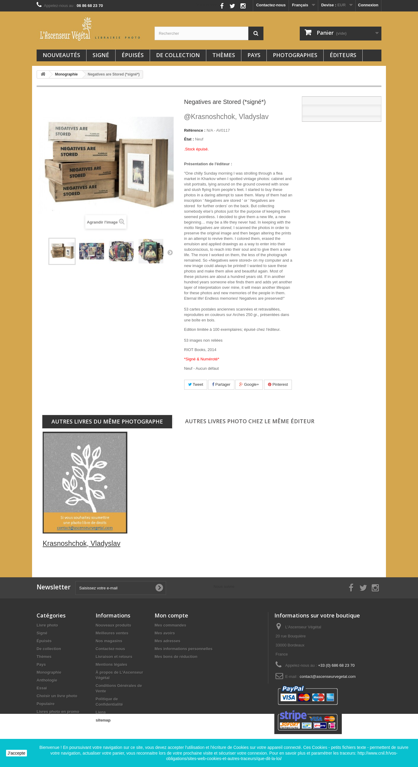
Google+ (249, 384)
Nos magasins (109, 641)
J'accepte (16, 753)
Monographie (49, 672)
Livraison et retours (114, 656)
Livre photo (47, 625)
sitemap (103, 720)
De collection (178, 55)
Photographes (295, 55)
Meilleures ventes (112, 633)
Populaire (45, 703)
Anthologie (47, 680)
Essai (42, 688)
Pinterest (278, 384)
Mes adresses (167, 641)
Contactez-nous (271, 5)
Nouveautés (61, 55)
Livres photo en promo (58, 711)
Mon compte (171, 615)
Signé (101, 55)
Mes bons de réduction (176, 656)
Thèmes (223, 55)
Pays (253, 55)
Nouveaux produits (113, 625)
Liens (101, 712)
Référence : (195, 130)
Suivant (170, 252)
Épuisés (133, 55)
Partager (221, 384)
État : (189, 139)
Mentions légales (111, 664)
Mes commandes (170, 625)
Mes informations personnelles (183, 648)
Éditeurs (343, 55)
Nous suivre (206, 4)
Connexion (368, 5)
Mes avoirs (165, 633)
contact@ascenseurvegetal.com (328, 676)
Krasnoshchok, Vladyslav (226, 117)
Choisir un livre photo (57, 696)
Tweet (195, 384)
